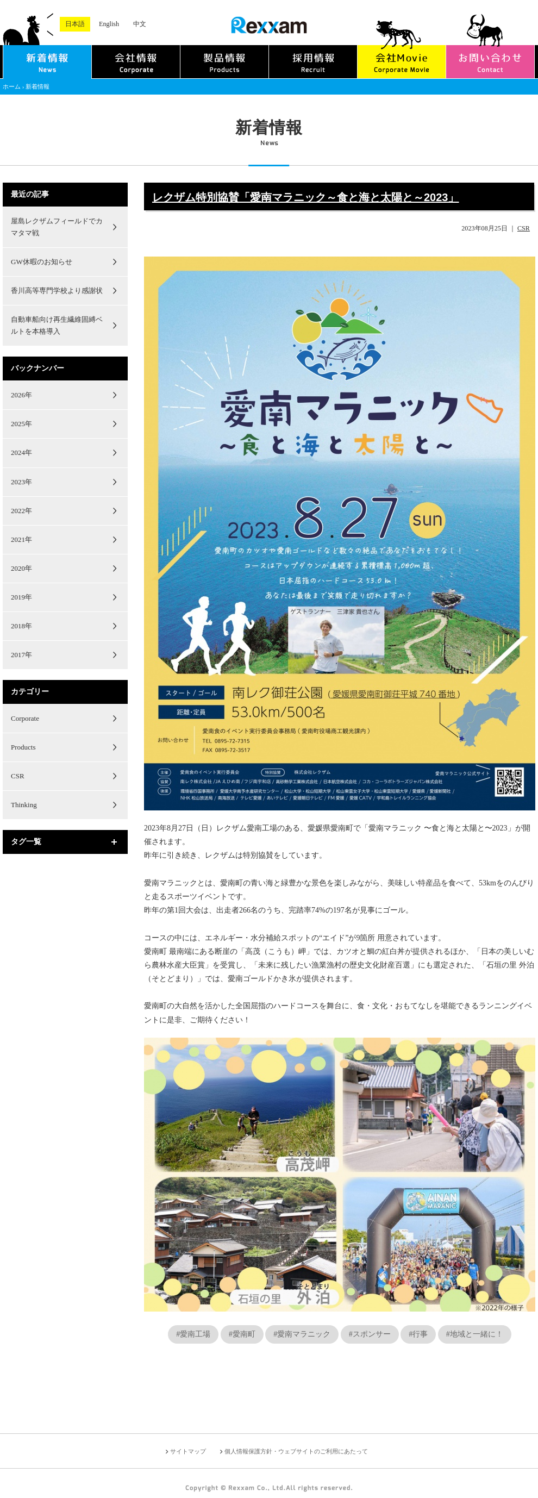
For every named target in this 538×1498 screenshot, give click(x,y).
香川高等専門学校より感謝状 (57, 290)
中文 (139, 24)
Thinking (24, 805)
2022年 (21, 511)
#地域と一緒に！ (474, 1334)
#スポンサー (370, 1334)
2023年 (21, 482)
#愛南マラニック (301, 1334)
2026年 (21, 395)
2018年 (21, 626)
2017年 (21, 655)
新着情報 (37, 86)
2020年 (21, 568)
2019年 (21, 597)
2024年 (21, 452)
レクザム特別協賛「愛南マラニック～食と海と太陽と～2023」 (305, 197)
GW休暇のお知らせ (41, 262)
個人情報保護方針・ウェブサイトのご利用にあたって (296, 1451)
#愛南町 (242, 1334)
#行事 (418, 1334)
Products (23, 747)
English (109, 24)
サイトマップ (188, 1451)
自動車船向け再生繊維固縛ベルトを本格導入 (57, 325)
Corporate (25, 718)
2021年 (21, 539)
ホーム (12, 86)
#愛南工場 (193, 1334)
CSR (523, 228)
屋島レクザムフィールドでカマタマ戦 (57, 227)
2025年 (21, 424)
